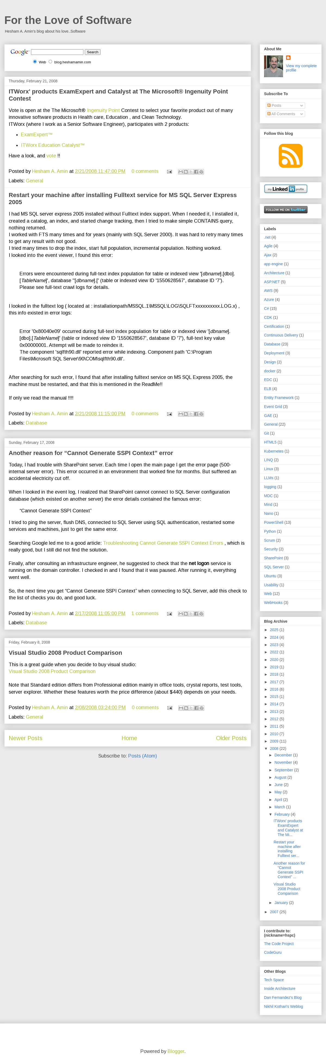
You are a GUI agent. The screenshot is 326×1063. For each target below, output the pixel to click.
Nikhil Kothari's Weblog (283, 1006)
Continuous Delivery (281, 335)
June (279, 785)
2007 (275, 912)
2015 (275, 696)
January (281, 902)
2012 (275, 719)
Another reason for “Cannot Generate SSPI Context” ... (289, 870)
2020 (275, 659)
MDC (268, 496)
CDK (268, 317)
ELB (267, 388)
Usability (271, 585)
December (283, 755)
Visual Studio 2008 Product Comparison (65, 652)
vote (51, 155)
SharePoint (273, 558)
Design (270, 362)
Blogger (176, 1051)
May (278, 792)
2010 (275, 734)
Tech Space (274, 980)
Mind (268, 504)
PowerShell (273, 522)
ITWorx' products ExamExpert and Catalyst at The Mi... (288, 828)
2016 (275, 689)
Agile (268, 246)
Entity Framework (279, 397)
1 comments (144, 613)
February (282, 814)
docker (269, 371)
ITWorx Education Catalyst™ (53, 145)
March (280, 807)
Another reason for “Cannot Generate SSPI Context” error (91, 453)
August (280, 777)
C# (266, 308)
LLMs (268, 478)
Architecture (274, 273)
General (34, 180)
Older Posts (231, 738)
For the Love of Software (68, 20)
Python (270, 531)
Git (266, 433)
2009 (275, 741)
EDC (268, 380)
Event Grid (273, 406)
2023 (275, 645)
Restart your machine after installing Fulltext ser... (287, 849)
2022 (275, 652)
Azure (269, 299)
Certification (274, 326)
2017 (275, 682)
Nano (268, 513)
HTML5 (270, 442)
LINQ (268, 460)
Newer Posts (25, 738)
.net (267, 237)
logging (270, 487)
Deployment (274, 353)
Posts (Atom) (142, 756)
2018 (275, 674)
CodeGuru (273, 952)
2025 (275, 630)
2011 (275, 726)
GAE (268, 415)
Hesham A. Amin (50, 171)
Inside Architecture (279, 988)
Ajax (267, 255)
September (284, 770)
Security (271, 549)
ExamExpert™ (37, 134)
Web (268, 593)
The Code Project (279, 944)
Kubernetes (274, 451)
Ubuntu (270, 576)
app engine (273, 264)
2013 (275, 711)
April (278, 799)
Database (36, 423)
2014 (275, 704)
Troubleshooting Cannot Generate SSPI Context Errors (163, 543)
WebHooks (273, 602)
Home (129, 738)
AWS (268, 290)
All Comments (281, 114)
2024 (275, 637)
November (283, 762)
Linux (268, 469)
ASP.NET (272, 282)
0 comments (144, 171)
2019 (275, 667)
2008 (275, 748)
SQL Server (274, 567)
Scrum (269, 540)
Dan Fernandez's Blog (283, 997)
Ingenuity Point (103, 110)
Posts (274, 105)
